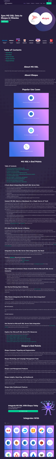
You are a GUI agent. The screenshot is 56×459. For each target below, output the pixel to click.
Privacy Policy (33, 447)
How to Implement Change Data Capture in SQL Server (17, 286)
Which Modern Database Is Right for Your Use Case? (17, 288)
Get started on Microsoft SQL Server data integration (16, 129)
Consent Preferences (35, 450)
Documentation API (34, 443)
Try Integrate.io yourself (38, 214)
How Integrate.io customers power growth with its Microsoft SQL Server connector (21, 125)
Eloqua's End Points (10, 60)
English (48, 447)
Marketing (18, 442)
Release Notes (19, 447)
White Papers (49, 438)
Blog (32, 437)
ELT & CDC (18, 439)
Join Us (48, 443)
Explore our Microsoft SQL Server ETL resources (15, 131)
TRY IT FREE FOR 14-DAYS (23, 362)
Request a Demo (4, 21)
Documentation (33, 442)
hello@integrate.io (8, 439)
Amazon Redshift (25, 211)
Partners (48, 442)
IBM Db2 (23, 209)
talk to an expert (37, 240)
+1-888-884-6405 (8, 442)
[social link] (4, 444)
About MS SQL (9, 52)
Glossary (32, 449)
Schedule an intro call (14, 174)
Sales (17, 443)
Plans (41, 3)
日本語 (48, 448)
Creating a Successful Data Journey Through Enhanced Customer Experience (21, 292)
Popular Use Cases (10, 56)
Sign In (50, 0)
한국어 (48, 450)
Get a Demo (49, 3)
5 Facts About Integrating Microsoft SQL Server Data (16, 119)
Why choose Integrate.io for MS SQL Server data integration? (17, 128)
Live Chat (32, 438)
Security (32, 445)
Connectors (37, 3)
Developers (18, 446)
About (48, 441)
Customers (48, 437)
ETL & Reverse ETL (19, 438)
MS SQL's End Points (10, 58)
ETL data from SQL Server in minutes (13, 122)
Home (23, 3)
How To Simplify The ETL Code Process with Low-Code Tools (18, 289)
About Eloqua (9, 54)
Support (17, 445)
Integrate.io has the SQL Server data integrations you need (17, 123)
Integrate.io (23, 174)
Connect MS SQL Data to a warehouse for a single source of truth (18, 120)
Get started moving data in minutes (13, 126)
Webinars (48, 439)
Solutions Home (19, 437)
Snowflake (22, 212)
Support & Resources (35, 439)
